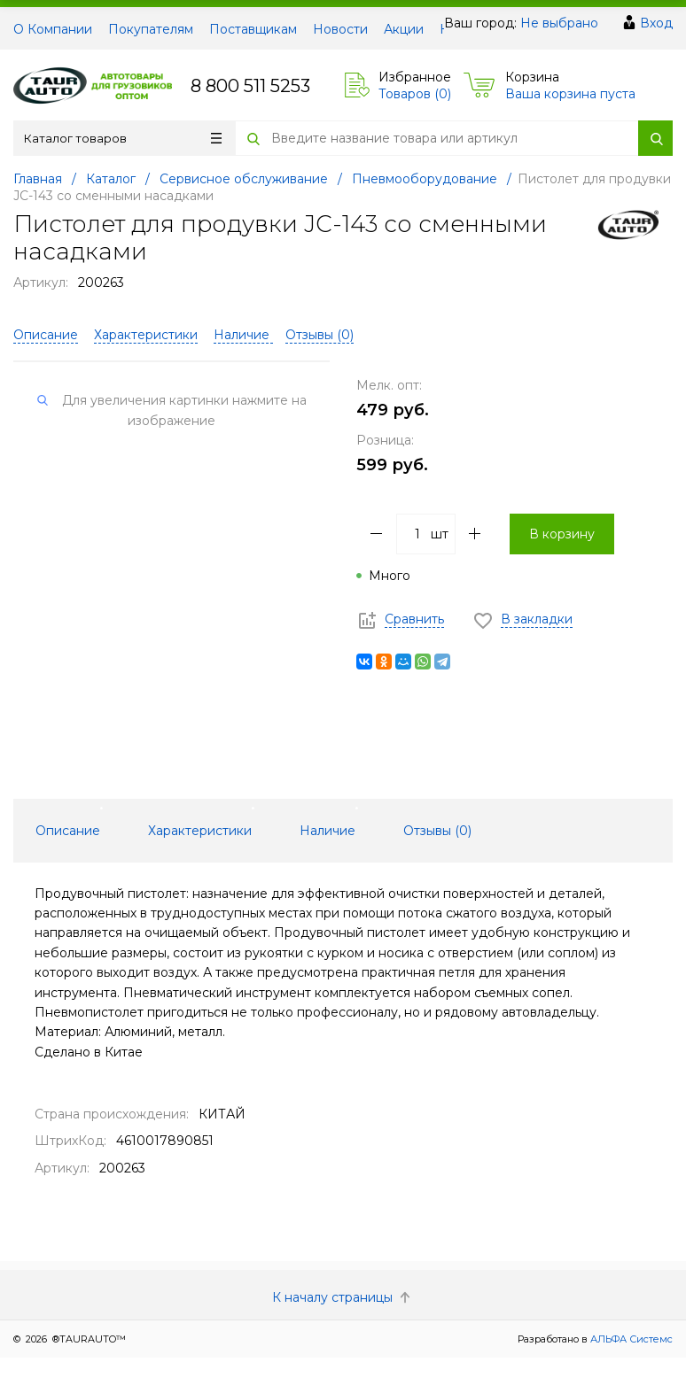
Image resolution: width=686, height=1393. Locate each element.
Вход (656, 23)
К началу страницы (343, 1297)
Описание (45, 335)
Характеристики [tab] (200, 831)
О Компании (52, 29)
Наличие (243, 335)
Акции (404, 29)
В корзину (562, 534)
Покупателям (150, 29)
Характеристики (146, 335)
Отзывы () (319, 335)
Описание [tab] (67, 831)
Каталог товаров (123, 138)
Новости (340, 29)
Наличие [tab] (327, 831)
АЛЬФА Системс (630, 1339)
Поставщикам (253, 29)
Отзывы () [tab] (437, 831)
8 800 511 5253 (250, 86)
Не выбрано (559, 23)
